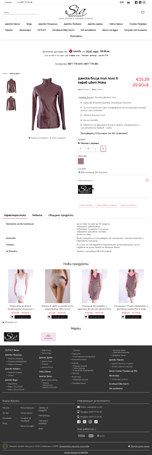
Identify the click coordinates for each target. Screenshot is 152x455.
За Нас (6, 413)
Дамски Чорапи (116, 359)
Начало (5, 73)
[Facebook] (79, 422)
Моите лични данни (139, 446)
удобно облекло (128, 205)
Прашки (76, 350)
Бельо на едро (110, 29)
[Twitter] (85, 422)
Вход (5, 423)
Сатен (11, 375)
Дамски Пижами (72, 23)
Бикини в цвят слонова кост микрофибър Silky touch (58, 307)
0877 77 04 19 (26, 2)
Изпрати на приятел (39, 138)
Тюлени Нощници (15, 364)
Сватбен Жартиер (121, 352)
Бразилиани (48, 385)
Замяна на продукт (43, 408)
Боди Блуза (46, 350)
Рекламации (44, 415)
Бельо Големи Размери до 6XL (123, 371)
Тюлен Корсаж (79, 368)
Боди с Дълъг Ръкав (16, 389)
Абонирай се (11, 322)
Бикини (46, 383)
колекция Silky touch (63, 29)
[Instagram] (91, 422)
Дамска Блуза (47, 367)
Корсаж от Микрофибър (83, 370)
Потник (45, 364)
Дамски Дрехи (95, 23)
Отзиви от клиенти (135, 29)
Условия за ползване (26, 419)
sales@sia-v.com (94, 407)
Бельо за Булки (119, 350)
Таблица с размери (89, 143)
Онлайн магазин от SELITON (76, 452)
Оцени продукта (59, 138)
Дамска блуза (86, 97)
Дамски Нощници (48, 23)
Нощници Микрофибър (17, 361)
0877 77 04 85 (95, 416)
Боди (29, 23)
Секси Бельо (116, 23)
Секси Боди (46, 353)
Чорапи (9, 29)
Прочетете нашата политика (74, 446)
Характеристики (15, 215)
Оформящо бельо (119, 355)
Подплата (76, 354)
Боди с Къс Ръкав (15, 386)
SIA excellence (116, 388)
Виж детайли (23, 317)
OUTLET (41, 29)
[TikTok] (96, 422)
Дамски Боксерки (50, 387)
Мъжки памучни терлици (122, 366)
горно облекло (86, 205)
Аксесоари (25, 29)
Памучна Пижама (15, 372)
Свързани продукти (60, 215)
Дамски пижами (12, 368)
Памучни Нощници (15, 358)
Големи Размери (138, 23)
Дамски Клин (47, 361)
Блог (41, 428)
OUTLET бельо (12, 350)
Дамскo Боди (11, 380)
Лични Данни (27, 413)
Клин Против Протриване (84, 356)
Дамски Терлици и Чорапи (122, 363)
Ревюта (37, 215)
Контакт (7, 418)
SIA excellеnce (88, 29)
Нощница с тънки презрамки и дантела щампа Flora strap (131, 307)
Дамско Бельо (12, 23)
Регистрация (27, 407)
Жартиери (76, 377)
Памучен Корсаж (80, 366)
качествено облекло (107, 205)
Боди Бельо (12, 383)
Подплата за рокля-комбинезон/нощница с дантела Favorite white (21, 307)
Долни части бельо (50, 380)
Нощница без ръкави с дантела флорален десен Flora (94, 307)
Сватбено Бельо (79, 383)
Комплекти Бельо (79, 359)
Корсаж (75, 363)
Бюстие (75, 373)
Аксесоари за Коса (120, 379)
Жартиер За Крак (80, 379)
